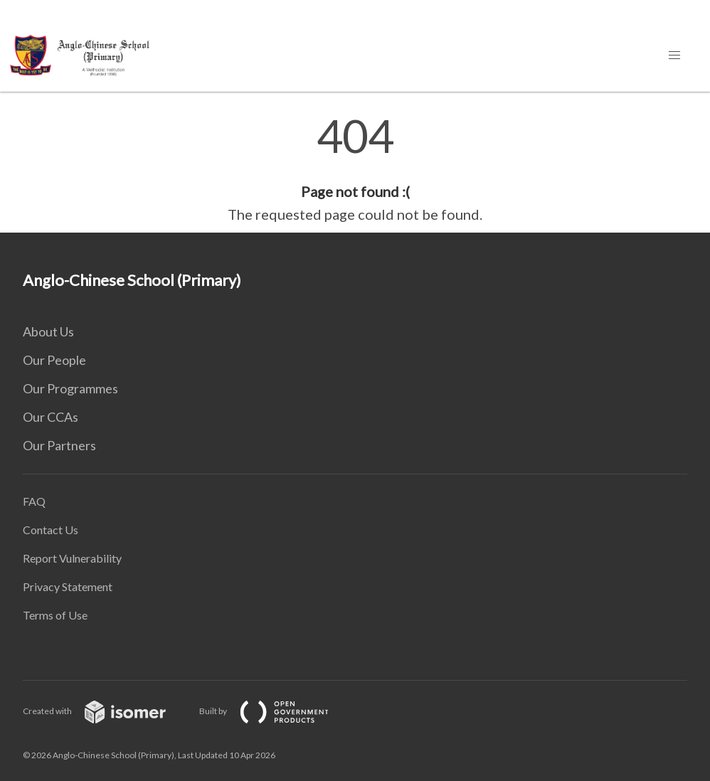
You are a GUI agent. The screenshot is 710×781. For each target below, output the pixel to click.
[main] (355, 169)
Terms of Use (55, 615)
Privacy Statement (67, 586)
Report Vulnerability (72, 558)
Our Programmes (70, 388)
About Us (48, 331)
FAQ (34, 501)
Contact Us (50, 529)
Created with (106, 711)
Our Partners (59, 445)
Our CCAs (50, 417)
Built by (275, 711)
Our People (54, 360)
